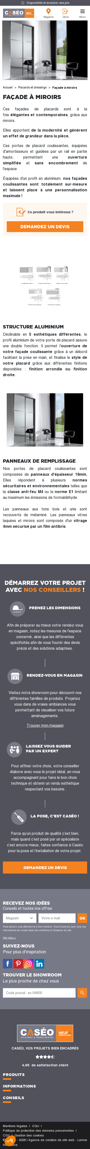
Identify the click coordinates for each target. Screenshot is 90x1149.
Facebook (7, 964)
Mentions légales (15, 1126)
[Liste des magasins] (19, 918)
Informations (19, 1086)
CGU (35, 1126)
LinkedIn (39, 964)
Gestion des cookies (29, 1135)
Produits (13, 1074)
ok (82, 918)
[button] (10, 1141)
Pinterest (18, 964)
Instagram (29, 964)
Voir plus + (9, 937)
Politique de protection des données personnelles (38, 1130)
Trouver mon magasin (45, 725)
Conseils (13, 1097)
